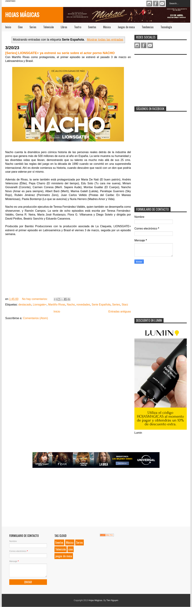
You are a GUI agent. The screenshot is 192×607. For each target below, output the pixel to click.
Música (107, 27)
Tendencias (148, 27)
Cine (20, 27)
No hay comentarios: (35, 298)
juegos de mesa (63, 556)
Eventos (92, 27)
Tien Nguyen (112, 600)
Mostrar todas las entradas (105, 39)
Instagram (149, 3)
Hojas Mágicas (22, 14)
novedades (83, 304)
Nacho (71, 304)
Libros (64, 27)
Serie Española (101, 304)
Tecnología (166, 27)
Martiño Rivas (56, 304)
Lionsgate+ (40, 304)
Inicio (8, 27)
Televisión (48, 27)
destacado (25, 304)
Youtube (162, 3)
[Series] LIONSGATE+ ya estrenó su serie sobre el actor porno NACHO (60, 53)
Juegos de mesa (126, 27)
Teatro (77, 27)
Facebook (155, 3)
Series (32, 27)
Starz (125, 304)
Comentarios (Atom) (35, 318)
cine (70, 549)
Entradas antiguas (119, 311)
